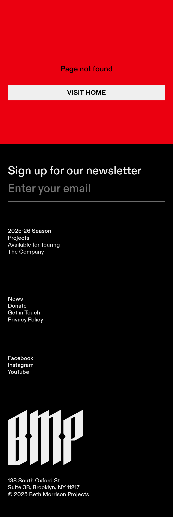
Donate (17, 305)
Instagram (21, 364)
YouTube (18, 371)
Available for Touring (34, 244)
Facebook (20, 358)
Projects (18, 237)
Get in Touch (24, 312)
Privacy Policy (25, 319)
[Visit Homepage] (45, 437)
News (15, 298)
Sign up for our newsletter (75, 170)
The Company (26, 251)
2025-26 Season (29, 230)
